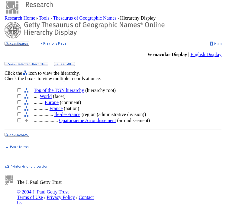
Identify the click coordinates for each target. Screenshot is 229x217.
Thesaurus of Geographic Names (85, 17)
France (56, 108)
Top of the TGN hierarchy (59, 90)
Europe (52, 102)
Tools (44, 17)
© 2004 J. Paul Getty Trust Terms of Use (43, 194)
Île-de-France (67, 114)
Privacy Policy (61, 197)
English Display (205, 54)
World (46, 96)
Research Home (21, 17)
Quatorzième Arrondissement (87, 120)
